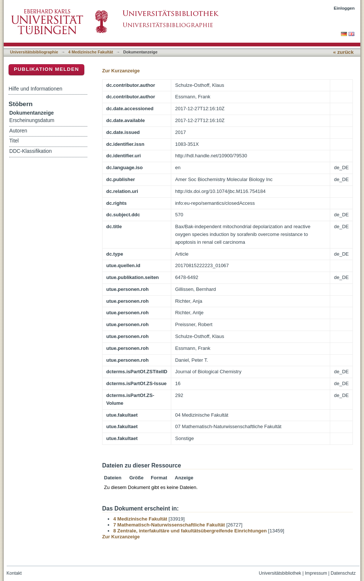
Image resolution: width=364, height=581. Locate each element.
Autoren (18, 131)
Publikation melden (46, 69)
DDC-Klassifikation (30, 151)
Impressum (316, 573)
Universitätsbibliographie (34, 52)
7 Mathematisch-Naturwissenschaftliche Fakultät (169, 525)
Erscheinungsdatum (31, 120)
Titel (14, 141)
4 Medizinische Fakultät (90, 52)
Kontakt (14, 573)
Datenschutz (343, 573)
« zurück (343, 52)
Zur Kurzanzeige (121, 70)
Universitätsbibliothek (280, 573)
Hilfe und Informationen (35, 89)
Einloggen (344, 8)
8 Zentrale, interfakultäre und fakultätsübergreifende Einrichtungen (190, 531)
